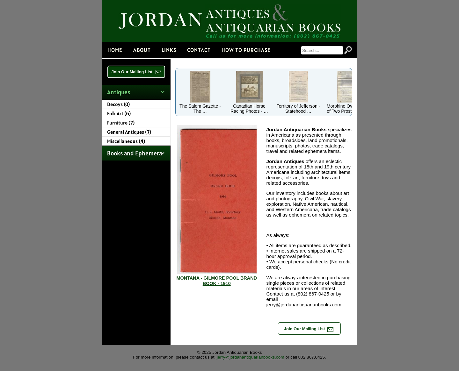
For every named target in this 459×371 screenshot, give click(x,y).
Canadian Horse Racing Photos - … (249, 106)
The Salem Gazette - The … (200, 106)
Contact (199, 50)
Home (114, 50)
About (142, 50)
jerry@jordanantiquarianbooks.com (250, 357)
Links (169, 50)
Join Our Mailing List (136, 71)
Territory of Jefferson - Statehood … (298, 106)
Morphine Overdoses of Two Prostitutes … (347, 106)
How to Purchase (246, 50)
